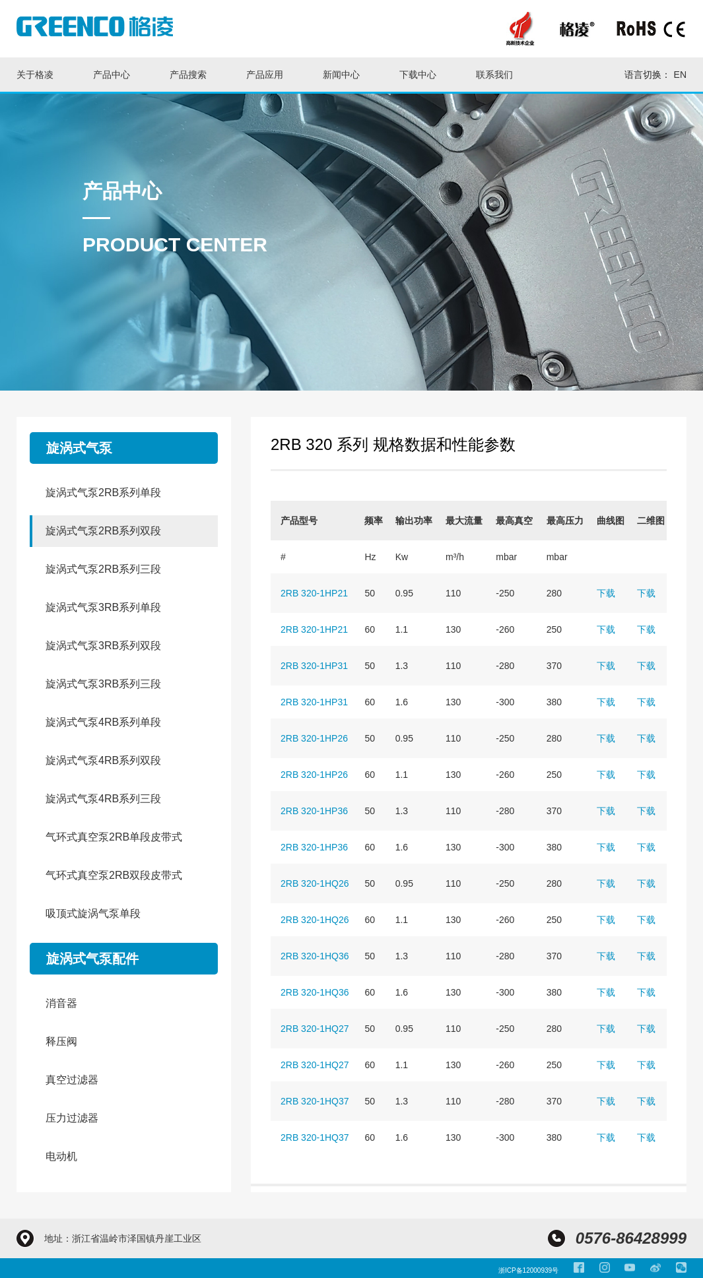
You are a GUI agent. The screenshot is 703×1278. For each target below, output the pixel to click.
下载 (606, 593)
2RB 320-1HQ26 (315, 883)
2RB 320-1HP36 (314, 811)
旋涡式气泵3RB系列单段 (103, 607)
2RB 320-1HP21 (314, 593)
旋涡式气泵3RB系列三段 (103, 683)
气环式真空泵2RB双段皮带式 (114, 875)
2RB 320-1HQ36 (315, 956)
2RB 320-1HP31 (314, 665)
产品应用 (264, 74)
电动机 (61, 1156)
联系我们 (494, 74)
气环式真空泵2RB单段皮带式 (114, 837)
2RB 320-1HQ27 (315, 1028)
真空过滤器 (72, 1079)
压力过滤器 (72, 1118)
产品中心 (111, 74)
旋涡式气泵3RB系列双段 (103, 645)
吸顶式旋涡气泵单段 (93, 913)
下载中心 (417, 74)
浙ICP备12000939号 (528, 1270)
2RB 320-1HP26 (314, 738)
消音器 (61, 1003)
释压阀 (61, 1041)
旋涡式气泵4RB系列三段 (103, 798)
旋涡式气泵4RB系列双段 (103, 760)
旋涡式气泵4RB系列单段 (103, 722)
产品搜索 (188, 74)
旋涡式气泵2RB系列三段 (103, 569)
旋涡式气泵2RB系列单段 (103, 492)
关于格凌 (35, 74)
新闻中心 (341, 74)
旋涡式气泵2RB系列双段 (103, 530)
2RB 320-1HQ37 (315, 1101)
